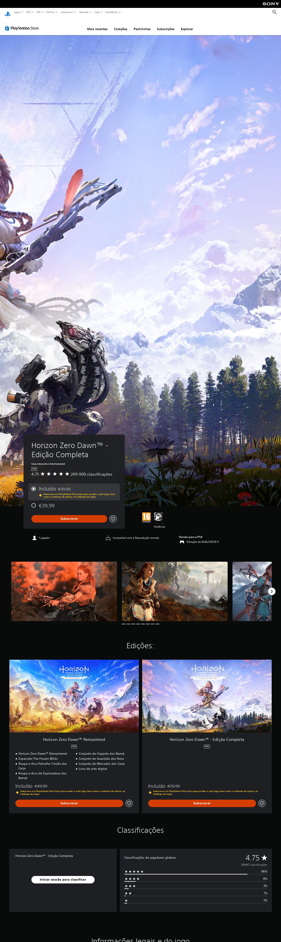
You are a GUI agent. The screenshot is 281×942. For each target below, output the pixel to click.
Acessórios (67, 12)
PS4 (38, 12)
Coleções (120, 25)
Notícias (83, 12)
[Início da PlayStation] (7, 12)
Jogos (17, 12)
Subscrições (166, 25)
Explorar (187, 25)
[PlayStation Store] (23, 23)
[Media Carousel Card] (64, 587)
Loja (97, 12)
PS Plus (51, 12)
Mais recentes (97, 25)
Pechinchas (142, 25)
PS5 (28, 12)
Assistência (111, 12)
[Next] (272, 587)
